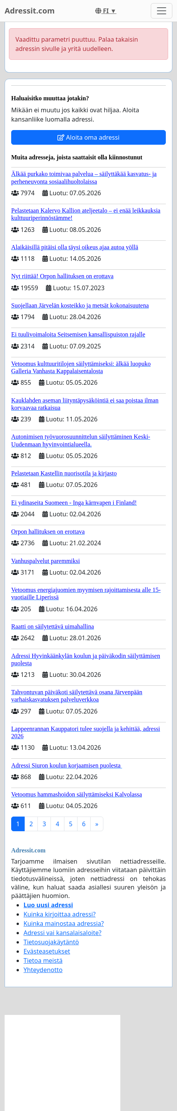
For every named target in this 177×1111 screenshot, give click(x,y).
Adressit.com (30, 10)
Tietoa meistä (43, 960)
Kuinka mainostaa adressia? (64, 923)
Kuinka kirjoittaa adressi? (60, 914)
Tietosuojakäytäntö (51, 942)
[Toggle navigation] (161, 11)
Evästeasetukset (47, 951)
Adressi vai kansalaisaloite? (62, 932)
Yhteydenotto (43, 970)
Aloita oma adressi (88, 137)
